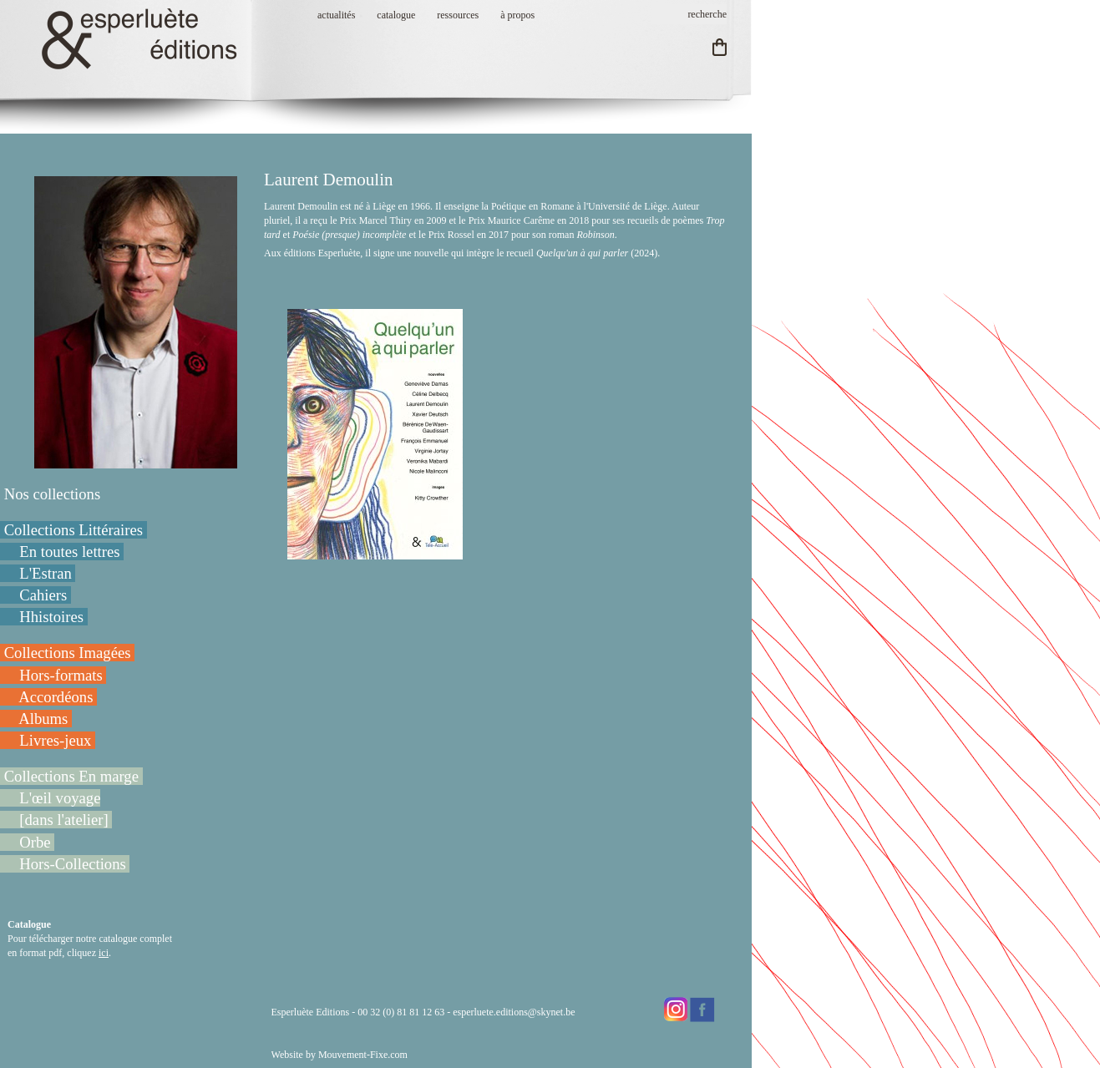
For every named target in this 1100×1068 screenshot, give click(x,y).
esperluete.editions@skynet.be (514, 1012)
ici (104, 953)
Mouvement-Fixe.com (363, 1054)
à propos (517, 15)
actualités (336, 15)
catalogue (396, 15)
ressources (458, 15)
